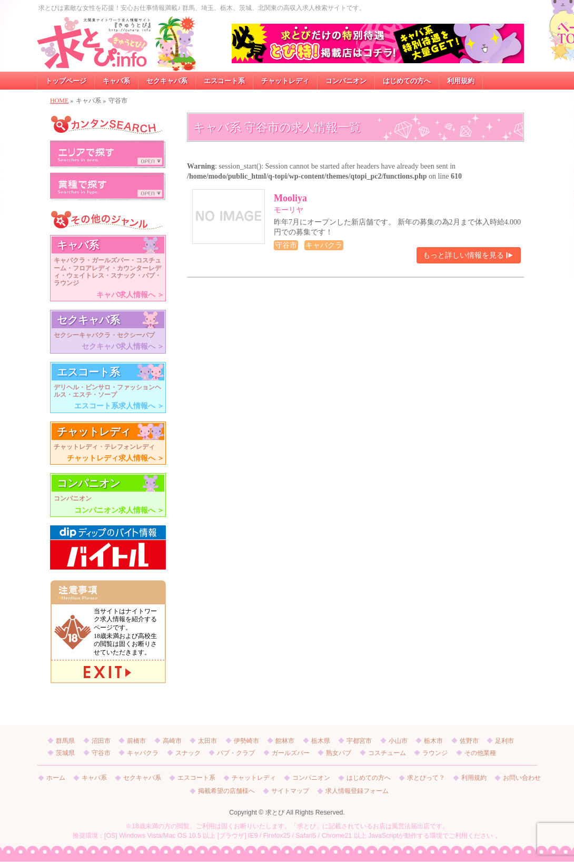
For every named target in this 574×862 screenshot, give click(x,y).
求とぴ (274, 812)
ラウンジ (435, 753)
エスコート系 (196, 778)
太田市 (207, 741)
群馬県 (65, 741)
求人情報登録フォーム (357, 791)
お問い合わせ (522, 778)
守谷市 (101, 753)
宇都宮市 (359, 741)
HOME (59, 100)
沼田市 (101, 741)
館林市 (284, 741)
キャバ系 (94, 778)
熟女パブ (338, 753)
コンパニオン (311, 778)
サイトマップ (290, 791)
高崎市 (172, 741)
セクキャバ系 (142, 778)
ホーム (55, 778)
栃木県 (320, 741)
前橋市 (136, 741)
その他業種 (480, 753)
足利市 (504, 741)
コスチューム (387, 753)
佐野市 (469, 741)
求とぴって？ (426, 778)
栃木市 (433, 741)
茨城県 (65, 753)
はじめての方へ (369, 778)
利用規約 (474, 778)
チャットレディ (254, 778)
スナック (188, 753)
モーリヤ (288, 210)
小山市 (398, 741)
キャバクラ (143, 753)
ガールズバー (291, 753)
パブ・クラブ (236, 753)
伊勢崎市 (246, 741)
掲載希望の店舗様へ (226, 791)
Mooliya (290, 198)
